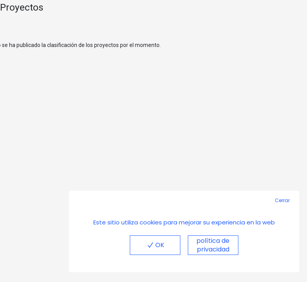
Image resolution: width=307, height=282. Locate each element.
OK (154, 245)
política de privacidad (212, 245)
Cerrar (282, 200)
